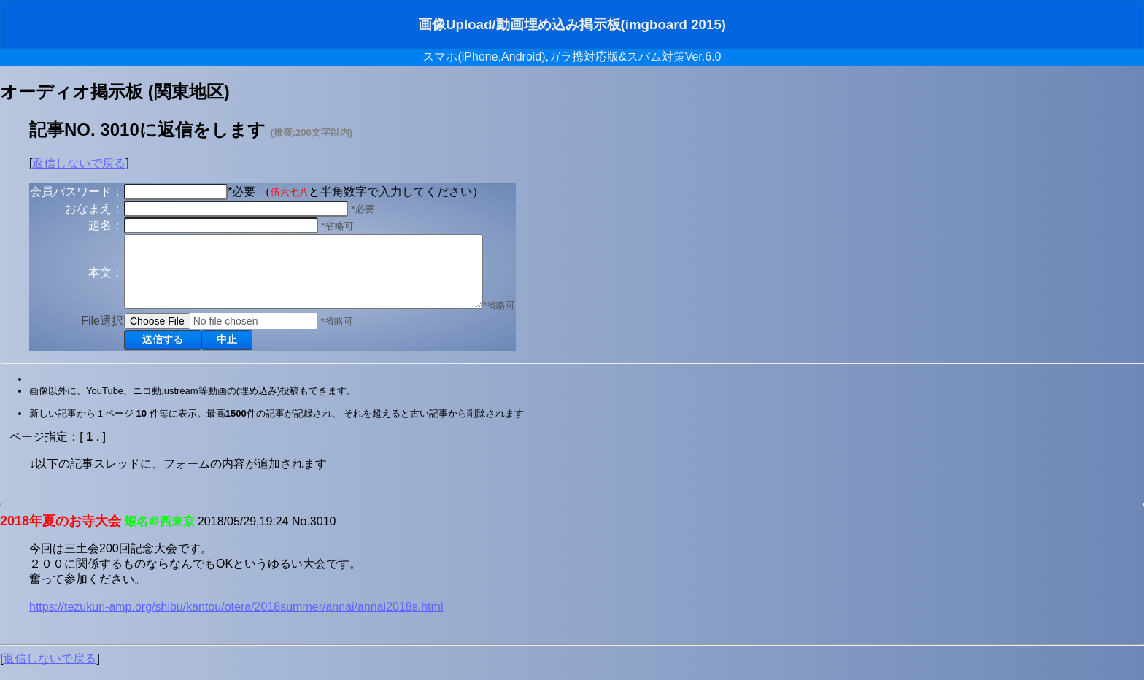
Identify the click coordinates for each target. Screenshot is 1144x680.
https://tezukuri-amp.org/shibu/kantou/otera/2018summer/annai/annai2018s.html (236, 620)
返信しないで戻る (78, 163)
